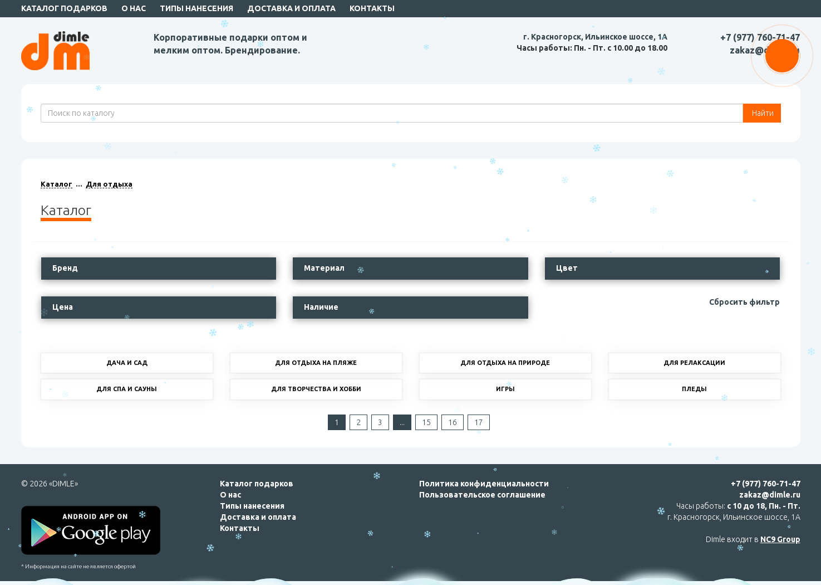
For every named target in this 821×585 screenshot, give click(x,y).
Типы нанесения (196, 8)
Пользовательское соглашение (482, 494)
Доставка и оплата (291, 8)
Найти (762, 113)
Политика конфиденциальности (484, 483)
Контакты (372, 8)
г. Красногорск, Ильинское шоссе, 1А (595, 36)
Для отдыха (109, 184)
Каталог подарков (64, 8)
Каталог (56, 184)
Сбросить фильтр (744, 302)
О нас (133, 8)
